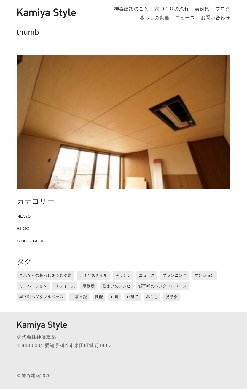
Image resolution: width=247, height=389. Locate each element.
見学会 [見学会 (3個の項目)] (172, 296)
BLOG (23, 228)
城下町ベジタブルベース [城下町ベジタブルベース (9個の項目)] (41, 296)
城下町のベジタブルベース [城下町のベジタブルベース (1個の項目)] (162, 286)
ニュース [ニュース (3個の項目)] (147, 275)
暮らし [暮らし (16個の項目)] (152, 296)
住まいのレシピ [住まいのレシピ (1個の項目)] (117, 286)
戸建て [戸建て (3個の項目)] (132, 296)
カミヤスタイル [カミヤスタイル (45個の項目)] (93, 275)
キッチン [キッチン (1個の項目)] (123, 275)
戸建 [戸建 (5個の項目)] (115, 296)
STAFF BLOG (31, 240)
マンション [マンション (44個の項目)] (205, 275)
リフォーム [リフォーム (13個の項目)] (65, 286)
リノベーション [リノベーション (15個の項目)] (33, 286)
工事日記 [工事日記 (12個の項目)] (79, 296)
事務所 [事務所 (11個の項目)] (89, 286)
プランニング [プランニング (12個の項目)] (174, 275)
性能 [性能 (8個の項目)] (99, 296)
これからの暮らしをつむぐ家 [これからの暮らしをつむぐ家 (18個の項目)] (45, 275)
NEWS (24, 215)
